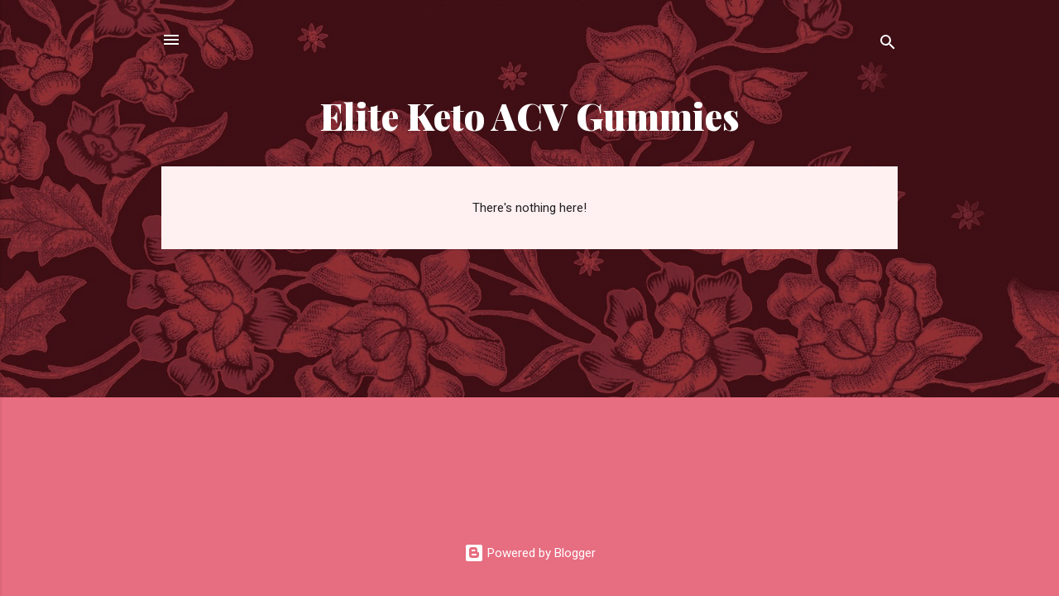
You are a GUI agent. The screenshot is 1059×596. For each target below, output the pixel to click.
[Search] (888, 45)
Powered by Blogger (530, 553)
